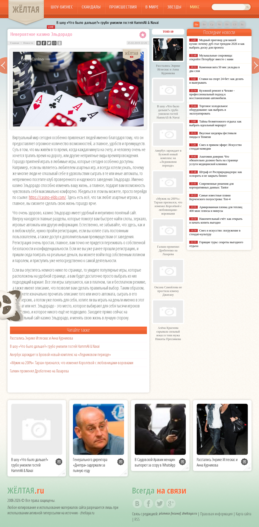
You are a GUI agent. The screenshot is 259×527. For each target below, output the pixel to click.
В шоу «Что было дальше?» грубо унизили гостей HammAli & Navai (108, 22)
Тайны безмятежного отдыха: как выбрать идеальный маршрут (215, 123)
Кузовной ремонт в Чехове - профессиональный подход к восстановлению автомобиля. (212, 94)
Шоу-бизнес (62, 7)
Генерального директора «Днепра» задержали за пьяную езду (90, 465)
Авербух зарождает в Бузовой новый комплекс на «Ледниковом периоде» (60, 354)
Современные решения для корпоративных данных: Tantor (211, 185)
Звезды (174, 7)
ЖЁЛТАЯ (26, 9)
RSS (137, 519)
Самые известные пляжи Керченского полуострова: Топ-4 (210, 197)
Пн (196, 24)
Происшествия (123, 7)
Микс (195, 7)
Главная (14, 42)
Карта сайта (243, 514)
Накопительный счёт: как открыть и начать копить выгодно (216, 220)
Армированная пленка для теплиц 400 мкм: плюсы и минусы (215, 209)
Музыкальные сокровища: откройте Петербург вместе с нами (211, 57)
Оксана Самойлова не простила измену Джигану (168, 291)
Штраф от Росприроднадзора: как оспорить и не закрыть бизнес (215, 173)
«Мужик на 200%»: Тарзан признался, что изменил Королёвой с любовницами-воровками (71, 362)
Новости (28, 42)
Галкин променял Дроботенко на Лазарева (39, 371)
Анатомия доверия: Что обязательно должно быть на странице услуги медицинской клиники (213, 160)
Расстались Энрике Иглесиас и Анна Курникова (41, 338)
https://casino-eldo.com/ (47, 197)
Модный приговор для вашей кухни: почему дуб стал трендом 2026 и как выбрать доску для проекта (217, 43)
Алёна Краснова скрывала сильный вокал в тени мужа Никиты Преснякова (168, 333)
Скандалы (91, 7)
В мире (152, 7)
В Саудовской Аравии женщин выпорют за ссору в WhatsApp (155, 462)
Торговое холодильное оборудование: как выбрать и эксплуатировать (208, 109)
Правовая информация (216, 514)
